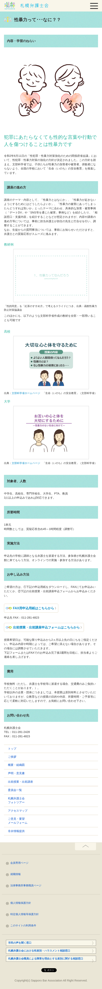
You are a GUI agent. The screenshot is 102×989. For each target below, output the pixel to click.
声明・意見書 (16, 773)
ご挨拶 (12, 756)
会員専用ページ (19, 862)
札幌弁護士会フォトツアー (16, 800)
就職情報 (15, 874)
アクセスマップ (17, 810)
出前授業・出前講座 (20, 781)
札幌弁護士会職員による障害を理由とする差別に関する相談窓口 (45, 958)
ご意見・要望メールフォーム (17, 820)
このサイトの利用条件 (23, 925)
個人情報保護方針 (20, 902)
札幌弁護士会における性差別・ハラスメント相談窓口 (39, 950)
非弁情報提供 (16, 831)
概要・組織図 (16, 764)
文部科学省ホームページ (26, 393)
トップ (12, 748)
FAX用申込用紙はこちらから (33, 608)
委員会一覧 (15, 790)
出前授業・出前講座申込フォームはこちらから (46, 627)
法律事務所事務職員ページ (25, 885)
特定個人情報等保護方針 (24, 914)
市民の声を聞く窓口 (19, 942)
